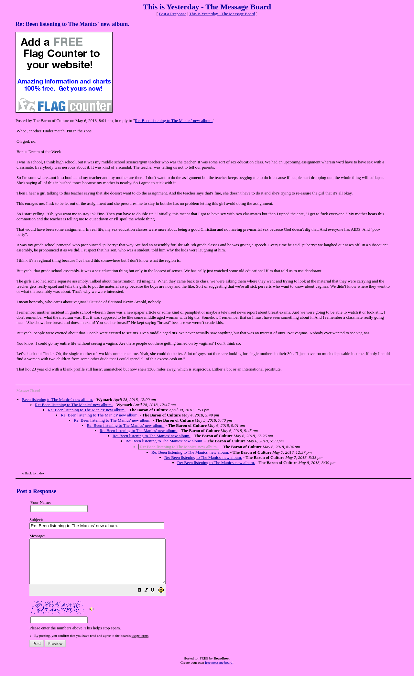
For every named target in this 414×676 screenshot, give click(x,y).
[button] (155, 599)
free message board (219, 671)
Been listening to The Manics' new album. (57, 399)
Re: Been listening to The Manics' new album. (173, 120)
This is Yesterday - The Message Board (222, 13)
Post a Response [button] (172, 13)
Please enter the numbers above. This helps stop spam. (217, 586)
